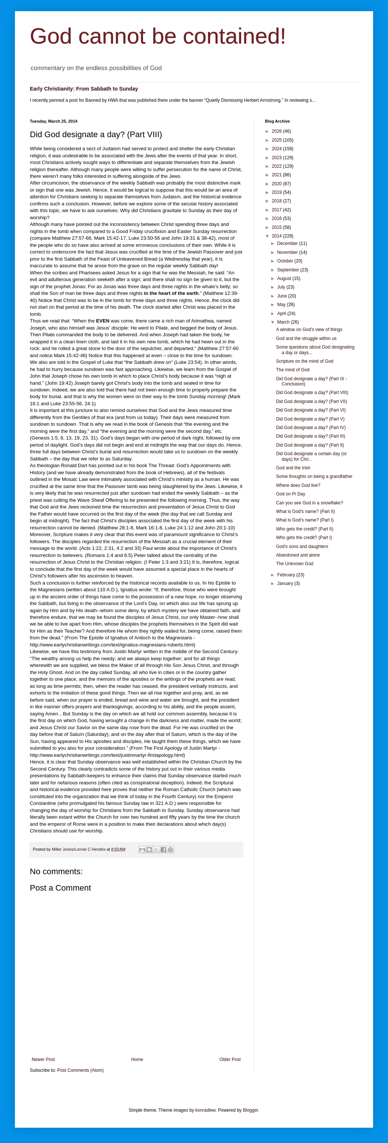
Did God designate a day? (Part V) (310, 419)
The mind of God (292, 369)
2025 (277, 140)
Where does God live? (298, 485)
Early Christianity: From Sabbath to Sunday (84, 89)
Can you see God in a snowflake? (309, 503)
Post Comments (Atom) (80, 1070)
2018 (277, 201)
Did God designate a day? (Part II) (310, 445)
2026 (277, 131)
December (288, 243)
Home (137, 1059)
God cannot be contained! (158, 35)
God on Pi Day (290, 494)
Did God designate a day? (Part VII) (311, 401)
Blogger (250, 1110)
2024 (277, 148)
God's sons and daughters (302, 546)
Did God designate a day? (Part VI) (311, 410)
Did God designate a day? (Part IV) (311, 427)
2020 (277, 183)
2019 (277, 192)
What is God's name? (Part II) (305, 511)
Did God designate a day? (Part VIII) (312, 392)
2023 (277, 157)
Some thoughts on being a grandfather (314, 476)
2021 (277, 174)
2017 (277, 209)
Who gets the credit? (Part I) (304, 537)
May (282, 304)
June (282, 296)
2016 (277, 218)
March (284, 322)
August (284, 278)
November (288, 252)
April (282, 313)
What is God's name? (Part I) (305, 520)
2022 (277, 166)
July (282, 287)
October (285, 261)
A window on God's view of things (309, 329)
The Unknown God (294, 563)
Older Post (230, 1059)
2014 (277, 236)
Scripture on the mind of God (304, 361)
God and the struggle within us (306, 338)
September (288, 270)
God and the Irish (293, 467)
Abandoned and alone (298, 555)
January (285, 583)
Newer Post (43, 1059)
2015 (277, 227)
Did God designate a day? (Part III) (310, 436)
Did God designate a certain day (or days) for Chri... (311, 456)
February (286, 574)
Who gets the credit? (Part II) (304, 529)
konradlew (205, 1110)
